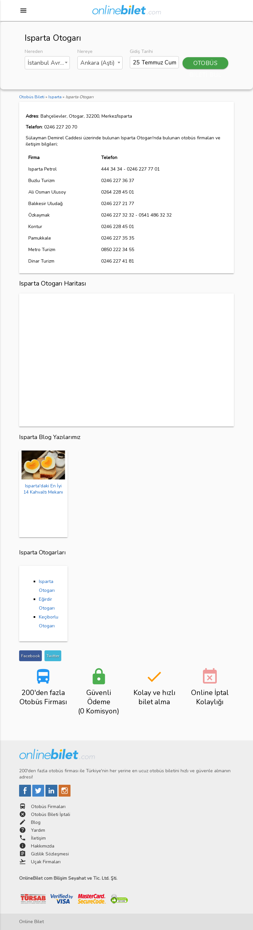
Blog (36, 822)
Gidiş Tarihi (141, 51)
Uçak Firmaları (46, 862)
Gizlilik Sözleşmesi (50, 854)
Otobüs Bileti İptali (50, 814)
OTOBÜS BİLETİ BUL (205, 64)
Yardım (38, 830)
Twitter (52, 656)
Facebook (30, 656)
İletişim (38, 838)
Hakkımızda (42, 846)
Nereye (85, 51)
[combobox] (47, 62)
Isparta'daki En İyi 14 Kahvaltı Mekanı (43, 489)
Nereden (34, 51)
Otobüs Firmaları (48, 806)
